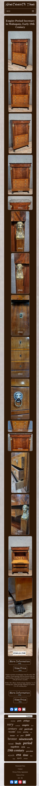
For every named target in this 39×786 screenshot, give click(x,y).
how (31, 756)
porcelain (29, 751)
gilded (22, 735)
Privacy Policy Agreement (20, 772)
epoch (19, 758)
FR (22, 778)
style (23, 747)
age (31, 732)
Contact (20, 769)
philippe (27, 721)
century (12, 728)
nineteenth (26, 739)
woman (17, 725)
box (32, 725)
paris (19, 721)
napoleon (15, 746)
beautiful (12, 732)
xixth (11, 755)
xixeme (13, 721)
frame (19, 732)
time (25, 755)
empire (25, 725)
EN (19, 778)
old (20, 728)
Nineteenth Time (20, 766)
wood (10, 743)
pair (28, 734)
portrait (28, 729)
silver (28, 747)
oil (17, 735)
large (14, 758)
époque (12, 735)
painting (25, 732)
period (27, 743)
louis (18, 743)
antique (26, 758)
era (18, 755)
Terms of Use (20, 775)
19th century (15, 750)
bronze (12, 739)
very (10, 724)
